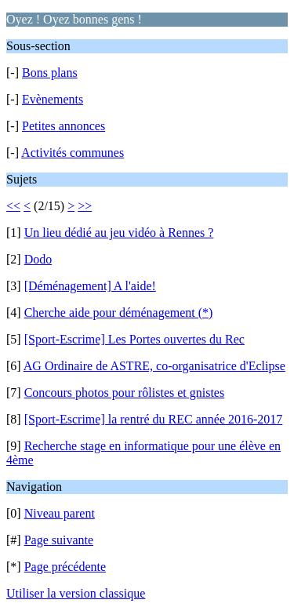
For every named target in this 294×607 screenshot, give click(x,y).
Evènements (52, 99)
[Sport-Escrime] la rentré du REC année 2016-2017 (153, 419)
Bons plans (50, 72)
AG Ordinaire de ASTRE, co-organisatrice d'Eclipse (154, 366)
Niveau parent (59, 513)
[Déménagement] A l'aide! (90, 286)
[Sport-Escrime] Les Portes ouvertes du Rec (134, 339)
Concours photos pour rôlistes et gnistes (124, 392)
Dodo (38, 259)
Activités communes (72, 152)
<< (13, 206)
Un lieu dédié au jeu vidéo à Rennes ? (119, 232)
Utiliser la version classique (75, 593)
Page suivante (58, 540)
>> (85, 206)
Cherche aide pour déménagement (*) (118, 312)
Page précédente (65, 566)
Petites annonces (63, 126)
